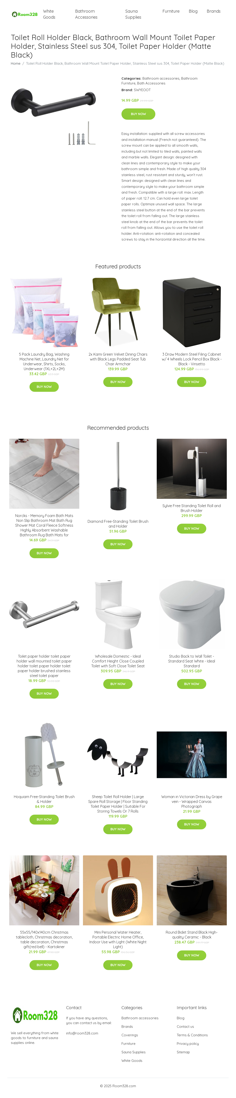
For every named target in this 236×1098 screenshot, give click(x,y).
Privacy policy (188, 1048)
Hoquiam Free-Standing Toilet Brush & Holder (44, 803)
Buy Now (138, 118)
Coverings (129, 1039)
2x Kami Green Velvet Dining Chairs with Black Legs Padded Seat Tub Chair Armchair (118, 363)
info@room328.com (82, 1037)
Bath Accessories (151, 87)
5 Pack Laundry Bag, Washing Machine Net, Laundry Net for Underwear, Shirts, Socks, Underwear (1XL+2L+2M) (44, 365)
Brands (214, 13)
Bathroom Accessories (86, 16)
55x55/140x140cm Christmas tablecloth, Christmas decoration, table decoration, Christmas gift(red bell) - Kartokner (44, 943)
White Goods (49, 16)
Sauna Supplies (133, 16)
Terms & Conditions (192, 1039)
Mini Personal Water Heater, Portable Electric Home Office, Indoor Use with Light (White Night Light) (118, 943)
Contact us (185, 1030)
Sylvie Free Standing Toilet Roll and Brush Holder (191, 512)
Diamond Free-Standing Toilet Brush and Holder (118, 527)
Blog (193, 13)
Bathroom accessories (161, 82)
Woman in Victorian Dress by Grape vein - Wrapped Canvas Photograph (191, 805)
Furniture (171, 13)
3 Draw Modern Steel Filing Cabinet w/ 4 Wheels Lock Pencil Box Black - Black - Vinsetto (192, 363)
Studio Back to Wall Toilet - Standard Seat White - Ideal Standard (191, 665)
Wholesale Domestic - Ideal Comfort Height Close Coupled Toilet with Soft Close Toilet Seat (118, 665)
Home (16, 67)
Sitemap (183, 1056)
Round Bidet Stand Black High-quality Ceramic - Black (192, 939)
